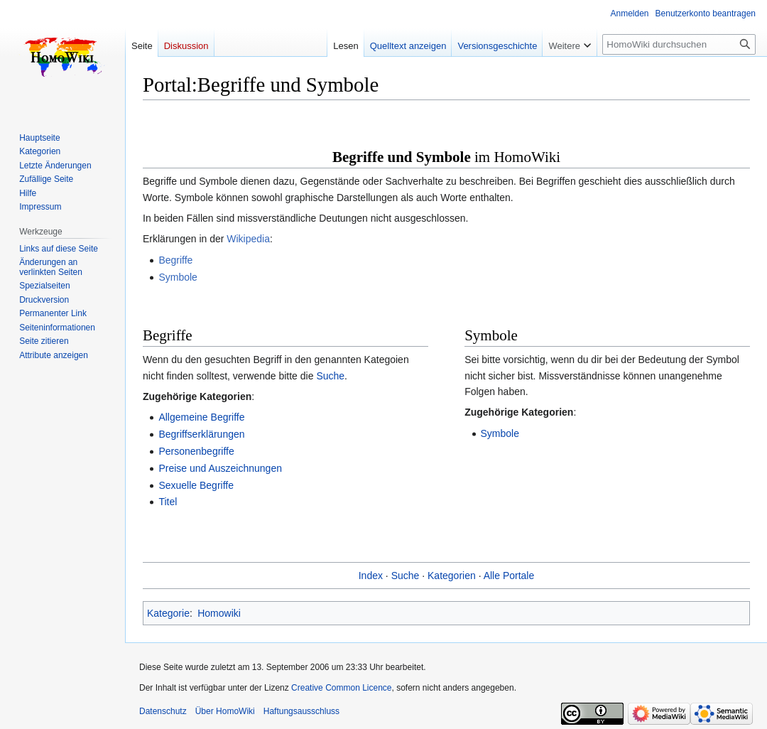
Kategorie (168, 613)
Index (371, 575)
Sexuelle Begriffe (196, 485)
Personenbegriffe (196, 451)
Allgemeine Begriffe (201, 417)
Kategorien (452, 575)
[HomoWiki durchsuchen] (679, 44)
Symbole (177, 277)
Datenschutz (163, 711)
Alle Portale (509, 575)
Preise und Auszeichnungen (220, 468)
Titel (167, 501)
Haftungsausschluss (301, 711)
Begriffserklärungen (201, 434)
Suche (330, 376)
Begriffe (175, 260)
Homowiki (219, 613)
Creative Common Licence (341, 688)
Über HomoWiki (225, 711)
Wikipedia (248, 238)
